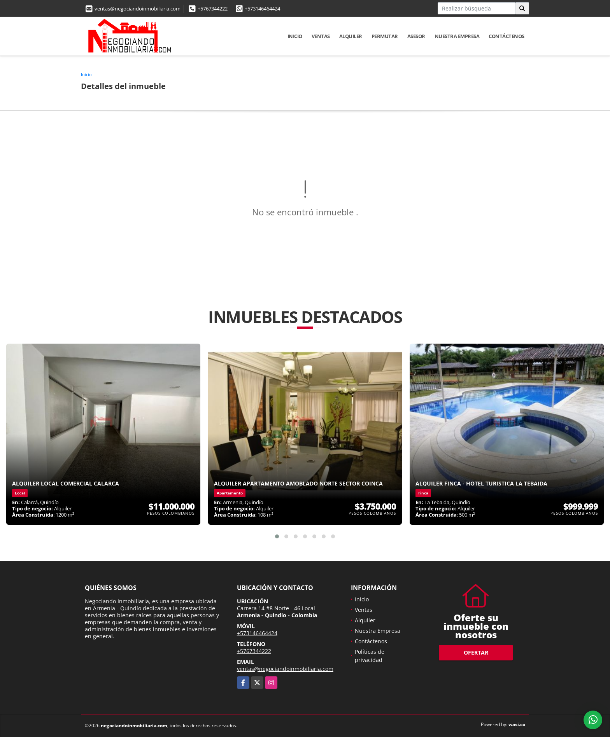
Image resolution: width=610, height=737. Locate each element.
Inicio (294, 36)
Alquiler (350, 36)
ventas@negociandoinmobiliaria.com (138, 8)
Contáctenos (506, 36)
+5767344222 (213, 8)
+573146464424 (262, 8)
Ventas (321, 36)
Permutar (385, 36)
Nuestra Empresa (457, 36)
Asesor (416, 36)
